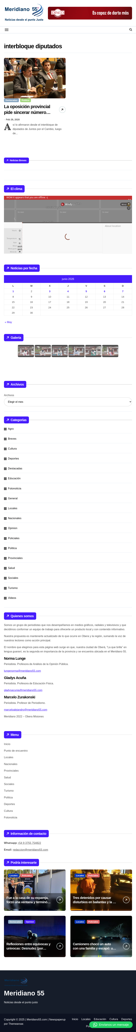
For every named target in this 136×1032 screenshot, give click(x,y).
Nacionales (14, 518)
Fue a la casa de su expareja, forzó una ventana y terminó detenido (27, 902)
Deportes (13, 458)
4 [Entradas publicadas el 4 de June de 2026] (68, 291)
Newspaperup (57, 1019)
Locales (12, 508)
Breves (12, 438)
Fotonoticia (14, 488)
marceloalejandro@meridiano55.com (25, 709)
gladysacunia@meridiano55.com (23, 690)
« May (8, 322)
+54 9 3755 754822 (29, 843)
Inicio (7, 744)
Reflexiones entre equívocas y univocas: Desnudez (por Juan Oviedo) (28, 948)
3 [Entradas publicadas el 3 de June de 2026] (49, 291)
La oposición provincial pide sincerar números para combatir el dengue (28, 112)
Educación (14, 478)
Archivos (9, 395)
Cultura (12, 448)
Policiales (13, 538)
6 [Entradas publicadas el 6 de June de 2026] (104, 291)
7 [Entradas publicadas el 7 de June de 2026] (122, 291)
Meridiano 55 (24, 993)
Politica (25, 100)
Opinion (12, 528)
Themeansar (15, 1023)
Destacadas (11, 100)
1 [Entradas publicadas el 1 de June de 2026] (13, 291)
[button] (111, 1024)
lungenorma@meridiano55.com (22, 670)
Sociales (13, 578)
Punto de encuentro (16, 750)
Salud (11, 568)
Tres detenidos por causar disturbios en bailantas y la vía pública (95, 902)
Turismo (13, 588)
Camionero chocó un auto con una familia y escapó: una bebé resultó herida (95, 948)
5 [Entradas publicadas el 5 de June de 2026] (86, 291)
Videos (12, 598)
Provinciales (15, 558)
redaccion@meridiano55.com (30, 849)
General (13, 498)
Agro (11, 428)
